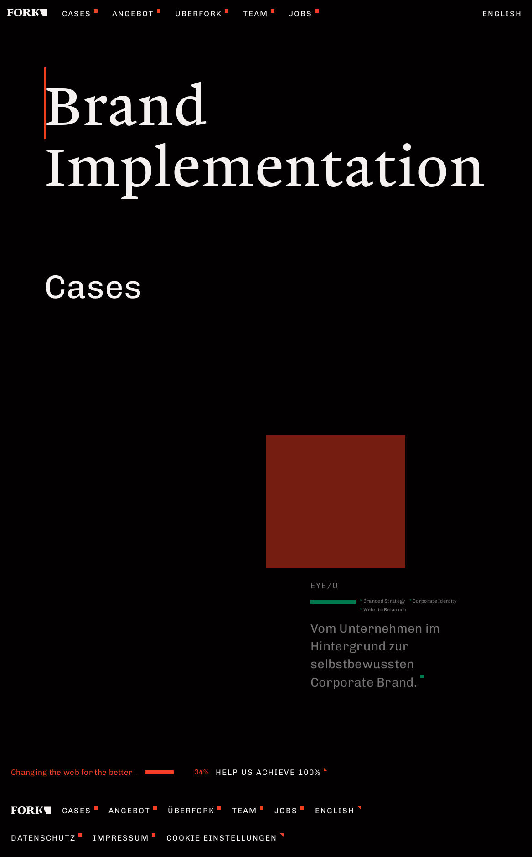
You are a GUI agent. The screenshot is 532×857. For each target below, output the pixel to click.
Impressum (124, 837)
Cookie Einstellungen (225, 837)
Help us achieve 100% (271, 772)
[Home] (27, 13)
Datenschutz (46, 837)
